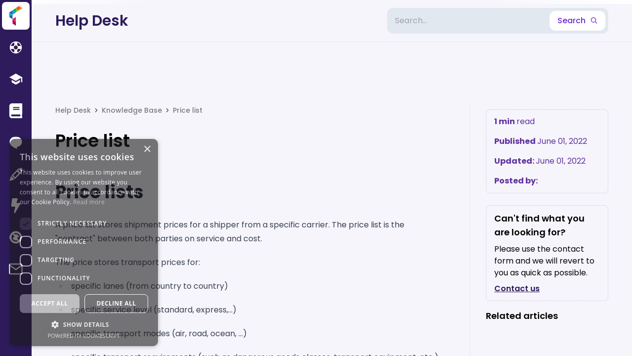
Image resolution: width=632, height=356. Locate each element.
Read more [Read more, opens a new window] (89, 202)
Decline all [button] (116, 303)
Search (577, 20)
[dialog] (84, 242)
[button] (84, 324)
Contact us (517, 288)
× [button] (147, 149)
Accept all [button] (50, 303)
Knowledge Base (132, 110)
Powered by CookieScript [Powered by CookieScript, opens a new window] (84, 335)
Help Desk (91, 21)
